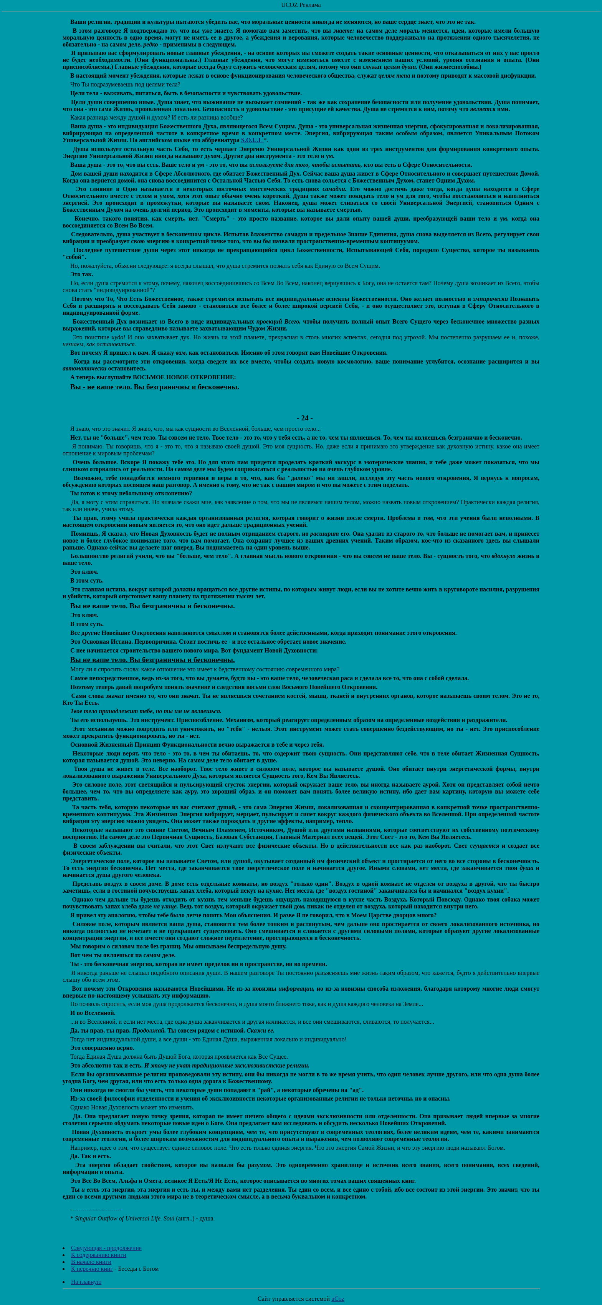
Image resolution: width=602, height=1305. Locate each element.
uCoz (337, 1298)
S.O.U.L (252, 140)
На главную (86, 1281)
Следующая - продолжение (106, 1248)
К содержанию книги (98, 1255)
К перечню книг (92, 1268)
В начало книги (91, 1262)
